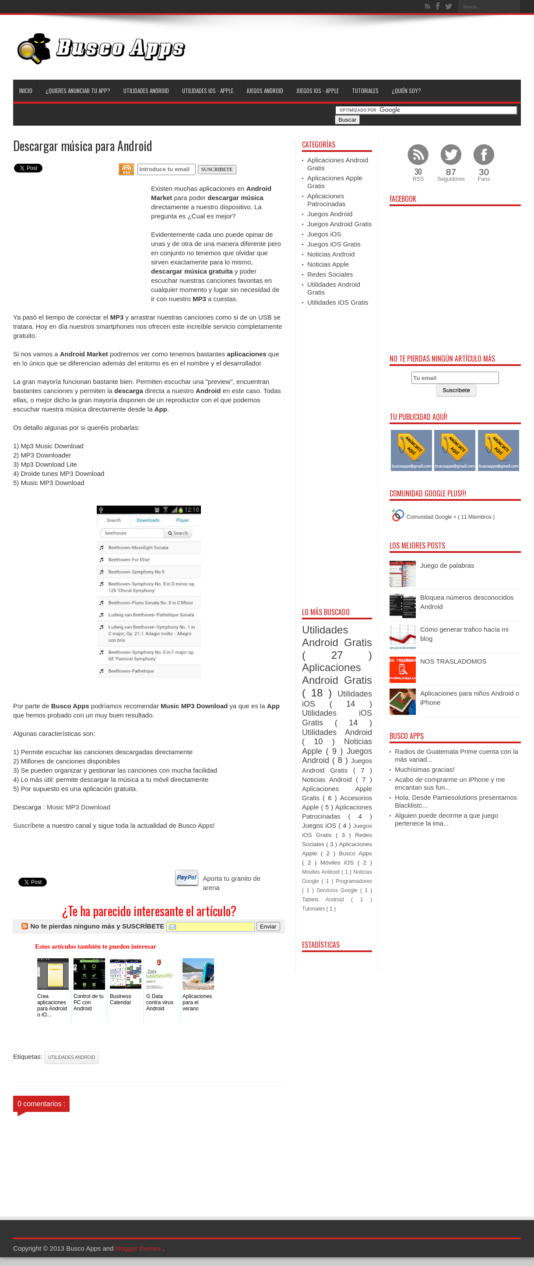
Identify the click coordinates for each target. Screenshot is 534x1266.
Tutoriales (365, 90)
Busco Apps (355, 853)
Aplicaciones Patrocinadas (326, 199)
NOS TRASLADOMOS (453, 661)
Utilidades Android (146, 90)
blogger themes (139, 1248)
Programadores (354, 881)
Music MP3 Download (78, 807)
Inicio (25, 90)
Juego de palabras (447, 565)
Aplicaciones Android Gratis (337, 673)
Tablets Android (326, 900)
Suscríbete (29, 825)
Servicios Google (338, 890)
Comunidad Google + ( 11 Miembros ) (451, 517)
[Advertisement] (361, 49)
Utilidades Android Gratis (337, 636)
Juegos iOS (324, 234)
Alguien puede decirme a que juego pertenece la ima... (446, 819)
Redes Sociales (330, 274)
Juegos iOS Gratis (334, 244)
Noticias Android (331, 254)
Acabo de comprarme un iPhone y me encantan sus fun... (450, 783)
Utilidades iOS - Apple (207, 90)
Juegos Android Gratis (339, 224)
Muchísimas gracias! (425, 769)
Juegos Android (264, 90)
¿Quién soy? (406, 90)
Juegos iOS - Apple (317, 90)
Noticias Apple (328, 264)
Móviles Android (321, 872)
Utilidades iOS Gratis (337, 302)
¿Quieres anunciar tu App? (78, 90)
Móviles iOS (339, 862)
